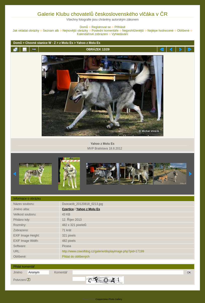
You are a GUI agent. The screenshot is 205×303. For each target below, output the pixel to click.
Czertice (68, 209)
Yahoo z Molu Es (88, 43)
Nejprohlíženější (133, 30)
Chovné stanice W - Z (40, 43)
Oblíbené (183, 30)
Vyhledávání (120, 34)
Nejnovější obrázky (75, 30)
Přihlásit (120, 27)
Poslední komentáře (105, 30)
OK (189, 272)
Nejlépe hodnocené (160, 30)
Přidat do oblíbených (75, 256)
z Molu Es (66, 43)
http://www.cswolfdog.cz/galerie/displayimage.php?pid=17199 (103, 251)
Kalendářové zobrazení (92, 34)
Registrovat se (101, 27)
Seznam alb (51, 30)
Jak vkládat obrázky (26, 30)
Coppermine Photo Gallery (108, 299)
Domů (84, 27)
